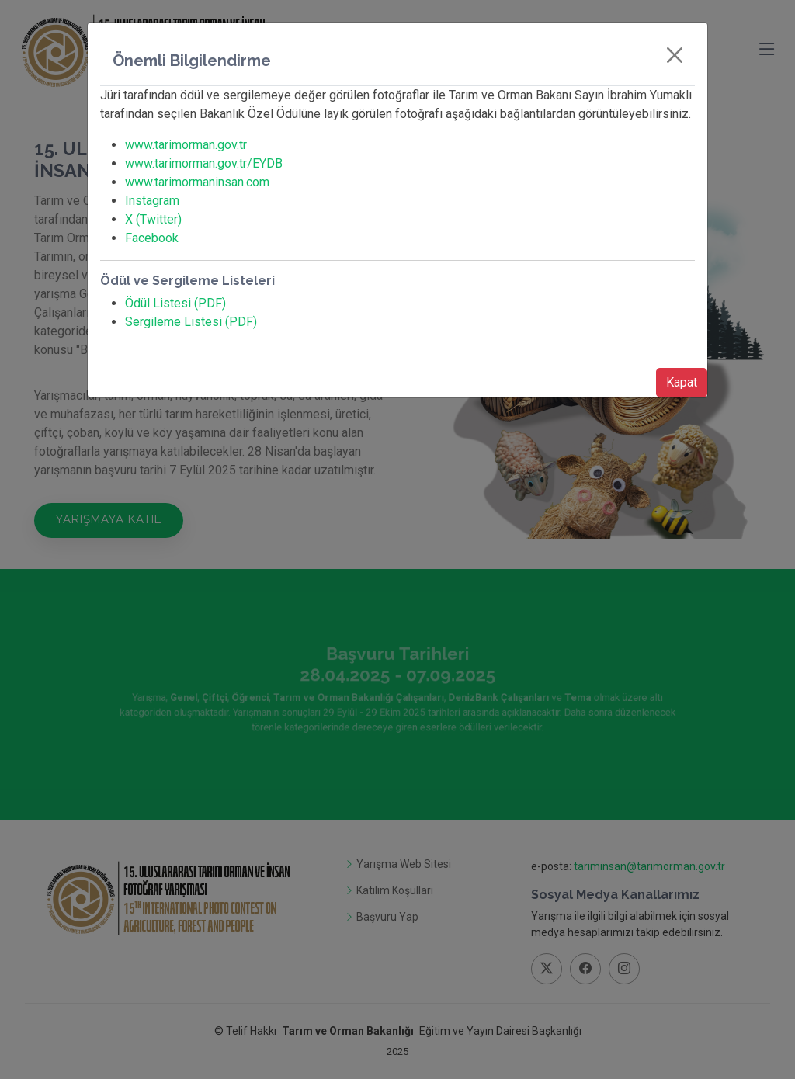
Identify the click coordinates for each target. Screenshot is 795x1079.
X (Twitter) (153, 219)
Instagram (152, 200)
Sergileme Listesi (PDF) (191, 321)
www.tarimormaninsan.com (197, 182)
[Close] (675, 55)
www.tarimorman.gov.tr (186, 144)
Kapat (681, 382)
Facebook (152, 238)
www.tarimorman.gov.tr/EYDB (204, 163)
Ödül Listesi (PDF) (175, 303)
